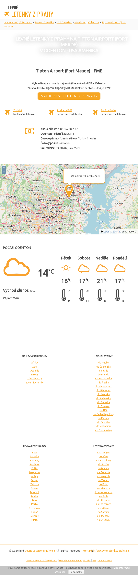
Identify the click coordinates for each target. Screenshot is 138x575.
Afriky (34, 362)
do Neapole (103, 476)
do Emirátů (103, 422)
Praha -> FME (64, 110)
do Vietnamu (103, 426)
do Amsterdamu (103, 492)
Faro (34, 452)
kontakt (87, 550)
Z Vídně (17, 110)
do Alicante (103, 500)
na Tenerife (103, 472)
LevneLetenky (40, 550)
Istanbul (34, 492)
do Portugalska (103, 378)
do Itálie (103, 370)
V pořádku (76, 572)
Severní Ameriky (34, 382)
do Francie (103, 374)
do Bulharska (103, 398)
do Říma (103, 456)
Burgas (34, 480)
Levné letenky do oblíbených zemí (41, 560)
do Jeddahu (103, 516)
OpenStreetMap (112, 231)
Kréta (34, 468)
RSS (94, 560)
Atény (34, 476)
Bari (34, 500)
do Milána (103, 508)
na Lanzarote (103, 504)
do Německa (103, 390)
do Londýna (103, 452)
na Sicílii (103, 496)
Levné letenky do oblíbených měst (75, 560)
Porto (34, 504)
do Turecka (103, 402)
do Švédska (104, 394)
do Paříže (103, 464)
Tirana (34, 488)
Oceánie (34, 370)
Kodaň (34, 512)
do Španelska (103, 366)
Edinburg (35, 464)
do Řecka (103, 382)
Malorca (34, 484)
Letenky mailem (105, 560)
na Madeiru (103, 488)
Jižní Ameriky (34, 378)
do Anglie (103, 362)
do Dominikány (103, 430)
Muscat (34, 516)
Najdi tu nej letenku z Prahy (69, 96)
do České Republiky (103, 414)
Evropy (34, 374)
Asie (34, 366)
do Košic (103, 484)
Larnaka (34, 456)
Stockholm (34, 508)
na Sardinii (103, 512)
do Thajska (103, 406)
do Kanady (103, 418)
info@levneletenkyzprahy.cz (111, 550)
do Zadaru (103, 480)
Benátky (34, 460)
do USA (104, 410)
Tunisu (34, 520)
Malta (34, 496)
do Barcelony (103, 460)
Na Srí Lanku (103, 520)
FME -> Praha (108, 110)
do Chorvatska (103, 386)
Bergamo (34, 472)
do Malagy (103, 468)
